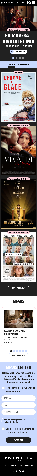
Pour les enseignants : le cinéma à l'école (14, 421)
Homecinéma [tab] (23, 64)
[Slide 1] (13, 58)
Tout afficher (18, 287)
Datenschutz (25, 465)
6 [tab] (26, 351)
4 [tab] (20, 351)
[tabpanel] (18, 180)
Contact (7, 465)
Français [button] (22, 3)
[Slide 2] (17, 58)
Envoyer (18, 440)
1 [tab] (11, 351)
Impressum (15, 465)
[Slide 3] (20, 58)
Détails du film (18, 52)
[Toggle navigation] (34, 3)
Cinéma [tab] (11, 64)
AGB (31, 465)
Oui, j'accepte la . (20, 430)
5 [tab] (23, 351)
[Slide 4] (23, 58)
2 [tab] (14, 351)
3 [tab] (17, 351)
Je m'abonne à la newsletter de (20, 389)
